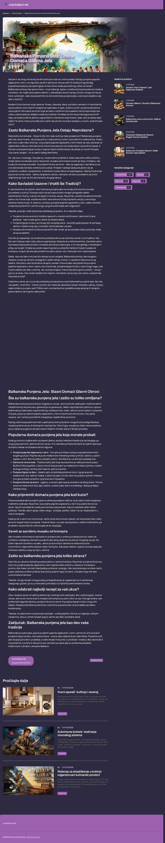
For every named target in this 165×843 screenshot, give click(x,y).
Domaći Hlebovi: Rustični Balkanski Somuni (143, 104)
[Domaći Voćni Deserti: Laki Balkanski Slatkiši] (119, 89)
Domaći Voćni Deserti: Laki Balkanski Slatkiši (139, 88)
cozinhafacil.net (33, 837)
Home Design (123, 187)
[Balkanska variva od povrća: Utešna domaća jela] (119, 120)
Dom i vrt (62, 714)
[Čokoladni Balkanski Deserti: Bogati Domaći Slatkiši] (119, 136)
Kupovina (139, 181)
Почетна (6, 13)
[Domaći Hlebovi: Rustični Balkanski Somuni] (119, 104)
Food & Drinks (17, 13)
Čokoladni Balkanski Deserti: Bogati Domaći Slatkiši (140, 136)
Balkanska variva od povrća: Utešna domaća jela (143, 120)
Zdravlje (62, 753)
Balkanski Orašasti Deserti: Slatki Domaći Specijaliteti (142, 152)
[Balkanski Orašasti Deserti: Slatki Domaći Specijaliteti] (119, 152)
